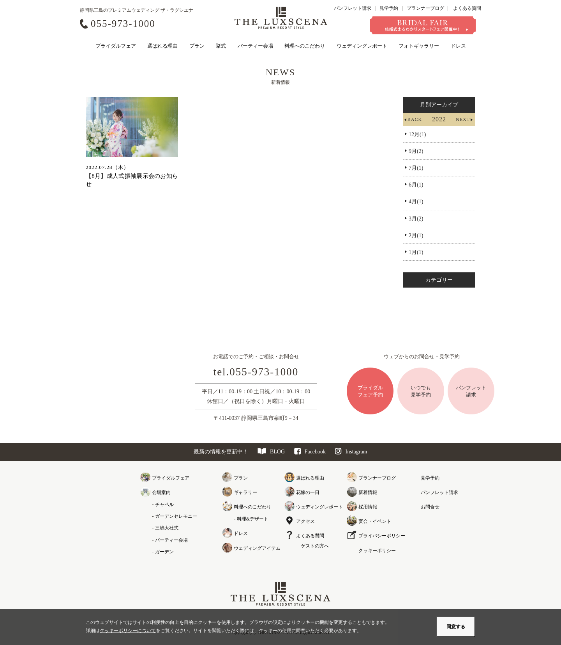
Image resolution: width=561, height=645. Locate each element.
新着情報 (367, 492)
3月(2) (416, 219)
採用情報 (367, 507)
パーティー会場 (255, 46)
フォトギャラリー (419, 46)
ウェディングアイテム (257, 548)
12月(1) (417, 134)
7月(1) (416, 168)
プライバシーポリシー (381, 535)
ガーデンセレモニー (176, 516)
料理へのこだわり (304, 46)
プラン (197, 46)
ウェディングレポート (362, 46)
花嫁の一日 (307, 492)
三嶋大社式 (166, 528)
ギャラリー (245, 492)
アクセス (305, 521)
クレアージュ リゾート (281, 17)
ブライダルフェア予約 (370, 391)
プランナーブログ (425, 8)
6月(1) (416, 185)
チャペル (164, 504)
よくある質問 (467, 8)
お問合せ (430, 507)
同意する (455, 626)
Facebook (310, 452)
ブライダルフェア (115, 46)
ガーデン (164, 551)
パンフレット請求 (352, 8)
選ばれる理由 (162, 46)
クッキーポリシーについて (128, 630)
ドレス (458, 46)
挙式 (221, 46)
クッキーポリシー (377, 550)
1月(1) (416, 252)
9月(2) (416, 151)
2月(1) (416, 235)
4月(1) (416, 201)
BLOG (271, 452)
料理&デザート (252, 519)
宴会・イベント (374, 521)
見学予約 (388, 8)
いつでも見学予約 (421, 391)
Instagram (351, 452)
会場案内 (161, 492)
